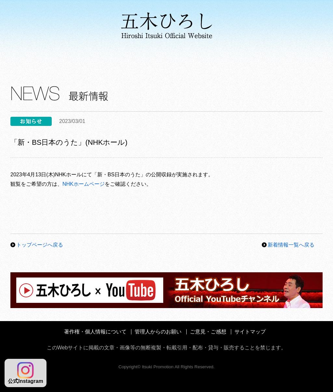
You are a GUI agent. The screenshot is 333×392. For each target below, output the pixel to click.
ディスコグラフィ (103, 58)
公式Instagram (25, 373)
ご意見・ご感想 (208, 331)
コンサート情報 (236, 58)
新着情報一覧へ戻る (291, 245)
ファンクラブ (296, 58)
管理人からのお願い (158, 331)
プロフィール (37, 58)
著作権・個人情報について (95, 331)
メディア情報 (172, 58)
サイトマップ (250, 331)
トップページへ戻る (39, 245)
